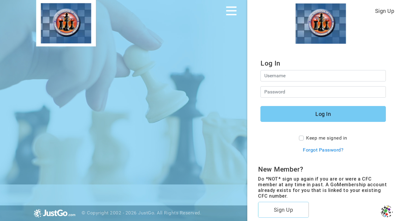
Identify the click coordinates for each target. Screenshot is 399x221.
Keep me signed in (326, 138)
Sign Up (385, 11)
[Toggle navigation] (231, 11)
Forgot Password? (323, 150)
